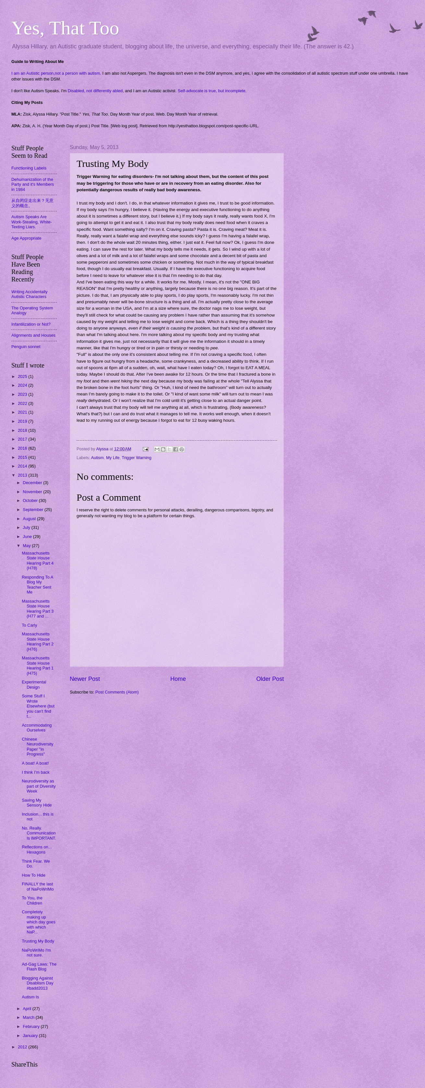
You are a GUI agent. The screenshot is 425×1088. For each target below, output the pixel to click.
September (33, 509)
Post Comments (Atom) (117, 692)
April (27, 1008)
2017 (23, 439)
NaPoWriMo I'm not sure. (36, 952)
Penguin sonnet (25, 346)
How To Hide (33, 875)
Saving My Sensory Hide (37, 802)
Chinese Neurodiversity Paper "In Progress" (37, 747)
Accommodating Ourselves (37, 727)
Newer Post (85, 679)
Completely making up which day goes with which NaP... (38, 921)
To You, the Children (32, 900)
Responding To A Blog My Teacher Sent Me (37, 584)
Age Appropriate (26, 238)
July (27, 527)
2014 (23, 466)
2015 (23, 457)
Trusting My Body (38, 941)
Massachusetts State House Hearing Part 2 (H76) (38, 641)
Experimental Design (34, 684)
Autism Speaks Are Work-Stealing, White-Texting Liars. (31, 221)
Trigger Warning (136, 457)
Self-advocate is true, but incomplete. (212, 90)
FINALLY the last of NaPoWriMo (38, 886)
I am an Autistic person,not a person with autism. (56, 73)
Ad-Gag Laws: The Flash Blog (39, 966)
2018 (23, 430)
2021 (23, 412)
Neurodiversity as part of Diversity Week (38, 786)
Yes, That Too (65, 28)
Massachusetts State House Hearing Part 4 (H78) (38, 560)
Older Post (270, 679)
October (31, 500)
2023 (23, 394)
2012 (23, 1046)
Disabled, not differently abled (95, 90)
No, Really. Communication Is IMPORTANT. (39, 833)
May (27, 545)
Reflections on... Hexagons (37, 849)
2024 (23, 385)
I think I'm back (35, 772)
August (30, 518)
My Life (113, 457)
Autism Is (30, 996)
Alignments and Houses (33, 335)
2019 (23, 421)
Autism (97, 457)
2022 (23, 403)
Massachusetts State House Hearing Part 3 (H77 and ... (38, 609)
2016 (23, 448)
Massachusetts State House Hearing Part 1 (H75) (38, 665)
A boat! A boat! (35, 763)
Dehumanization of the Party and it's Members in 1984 (32, 184)
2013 (23, 475)
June (28, 536)
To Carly (29, 625)
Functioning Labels (28, 168)
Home (178, 679)
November (33, 491)
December (33, 482)
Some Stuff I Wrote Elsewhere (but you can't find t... (38, 706)
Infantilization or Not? (31, 324)
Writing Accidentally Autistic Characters (29, 294)
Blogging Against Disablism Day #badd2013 (37, 983)
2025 (23, 376)
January (31, 1035)
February (32, 1026)
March (29, 1017)
